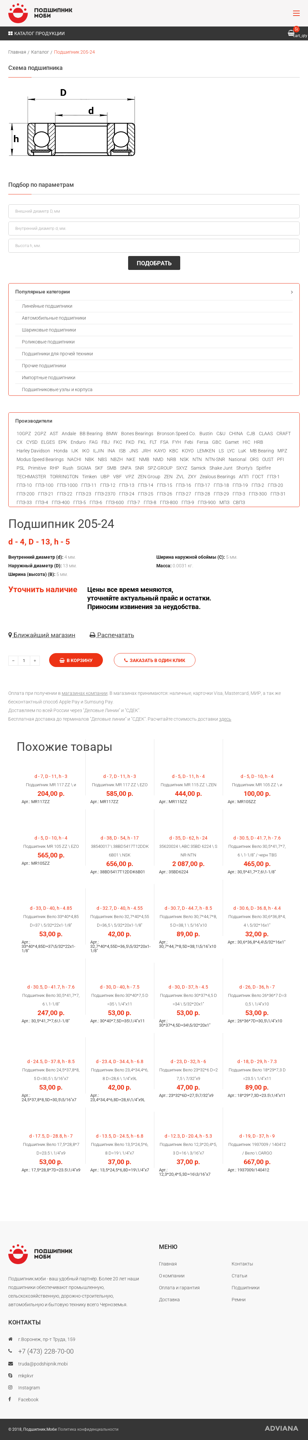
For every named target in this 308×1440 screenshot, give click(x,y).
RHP (54, 468)
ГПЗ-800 (169, 502)
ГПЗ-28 (202, 493)
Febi (189, 442)
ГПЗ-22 (64, 493)
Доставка (169, 1299)
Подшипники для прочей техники (57, 353)
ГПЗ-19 (240, 485)
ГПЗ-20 (275, 485)
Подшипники (246, 1287)
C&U (220, 433)
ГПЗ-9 (188, 502)
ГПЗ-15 (164, 485)
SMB (111, 468)
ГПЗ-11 (89, 485)
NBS (102, 459)
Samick (198, 468)
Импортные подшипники (48, 377)
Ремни (239, 1299)
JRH (146, 450)
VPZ (129, 476)
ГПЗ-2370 (105, 493)
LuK (242, 450)
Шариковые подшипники (49, 330)
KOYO (187, 450)
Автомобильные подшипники (54, 318)
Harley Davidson (33, 450)
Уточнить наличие (42, 589)
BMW (111, 433)
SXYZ (181, 468)
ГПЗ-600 (115, 502)
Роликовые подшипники (48, 341)
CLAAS (266, 433)
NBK (89, 459)
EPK (62, 442)
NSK (184, 459)
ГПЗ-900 (207, 502)
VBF (117, 476)
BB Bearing (91, 433)
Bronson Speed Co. (176, 433)
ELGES (48, 442)
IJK (74, 450)
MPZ (282, 450)
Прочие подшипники (44, 365)
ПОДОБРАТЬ (154, 263)
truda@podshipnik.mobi (43, 1363)
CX (20, 442)
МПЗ (224, 502)
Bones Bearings (137, 433)
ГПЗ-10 (24, 485)
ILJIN (98, 450)
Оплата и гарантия (179, 1287)
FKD (130, 442)
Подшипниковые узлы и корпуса (57, 389)
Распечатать (112, 635)
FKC (118, 442)
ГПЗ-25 (145, 493)
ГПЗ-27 (183, 493)
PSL (21, 468)
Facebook (28, 1399)
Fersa (202, 442)
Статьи (239, 1275)
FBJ (106, 442)
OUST (267, 459)
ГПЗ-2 (258, 485)
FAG (93, 442)
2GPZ (40, 433)
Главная (17, 52)
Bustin (206, 433)
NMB (144, 459)
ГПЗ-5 (79, 502)
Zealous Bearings (217, 476)
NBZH (117, 459)
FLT (153, 442)
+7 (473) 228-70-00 (46, 1351)
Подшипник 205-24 (74, 52)
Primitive (37, 468)
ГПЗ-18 (221, 485)
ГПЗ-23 (83, 493)
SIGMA (84, 468)
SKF (99, 468)
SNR (139, 468)
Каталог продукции (36, 33)
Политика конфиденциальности (88, 1429)
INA (111, 450)
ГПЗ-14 (145, 485)
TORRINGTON (64, 476)
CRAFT (283, 433)
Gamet (232, 442)
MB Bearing (262, 450)
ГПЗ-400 (61, 502)
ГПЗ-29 (221, 493)
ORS (254, 459)
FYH (176, 442)
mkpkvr (26, 1375)
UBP (105, 476)
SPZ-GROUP (160, 468)
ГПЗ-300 (258, 493)
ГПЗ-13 (126, 485)
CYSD (32, 442)
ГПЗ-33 (24, 502)
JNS (133, 450)
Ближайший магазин (41, 635)
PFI (280, 459)
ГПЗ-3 (239, 493)
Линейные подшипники (47, 306)
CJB (251, 433)
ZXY (192, 476)
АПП (244, 476)
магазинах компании (85, 693)
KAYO (160, 450)
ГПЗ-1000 (67, 485)
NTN (197, 459)
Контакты (242, 1263)
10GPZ (24, 433)
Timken (89, 476)
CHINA (236, 433)
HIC (246, 442)
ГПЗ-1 (273, 476)
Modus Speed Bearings (40, 459)
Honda (61, 450)
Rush (68, 468)
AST (54, 433)
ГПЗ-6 (96, 502)
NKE (130, 459)
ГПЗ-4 (42, 502)
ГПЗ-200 (26, 493)
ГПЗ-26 (164, 493)
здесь (225, 719)
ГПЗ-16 (183, 485)
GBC (216, 442)
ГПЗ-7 (133, 502)
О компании (172, 1275)
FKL (142, 442)
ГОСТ (258, 476)
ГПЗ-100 (44, 485)
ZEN (168, 476)
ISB (122, 450)
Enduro (78, 442)
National (237, 459)
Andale (69, 433)
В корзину (76, 660)
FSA (164, 442)
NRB (171, 459)
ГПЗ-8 (150, 502)
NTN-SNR (215, 459)
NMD (158, 459)
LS (221, 450)
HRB (258, 442)
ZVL (180, 476)
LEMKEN (206, 450)
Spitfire (263, 468)
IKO (85, 450)
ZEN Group (149, 476)
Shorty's (244, 468)
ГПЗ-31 (278, 493)
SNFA (125, 468)
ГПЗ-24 (126, 493)
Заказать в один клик (154, 660)
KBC (173, 450)
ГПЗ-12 (108, 485)
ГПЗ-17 (202, 485)
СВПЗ (239, 502)
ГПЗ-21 (45, 493)
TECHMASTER (31, 476)
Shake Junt (221, 468)
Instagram (29, 1387)
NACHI (74, 459)
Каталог (40, 52)
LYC (231, 450)
